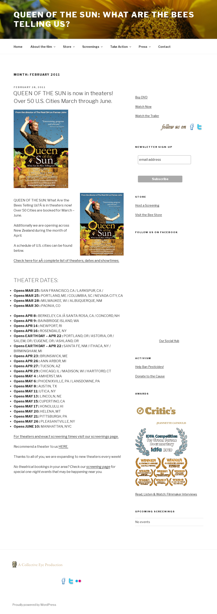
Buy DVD (141, 97)
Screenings (92, 46)
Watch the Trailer (147, 116)
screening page (98, 467)
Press (145, 46)
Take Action (121, 46)
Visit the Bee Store (148, 215)
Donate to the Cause (150, 376)
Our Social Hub (169, 341)
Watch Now (143, 106)
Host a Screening (147, 205)
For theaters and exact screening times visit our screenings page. (66, 437)
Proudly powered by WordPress (34, 604)
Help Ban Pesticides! (149, 367)
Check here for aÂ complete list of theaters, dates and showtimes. (66, 261)
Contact (164, 46)
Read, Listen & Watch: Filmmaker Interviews (166, 494)
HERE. (63, 447)
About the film (43, 46)
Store (69, 46)
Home (18, 46)
